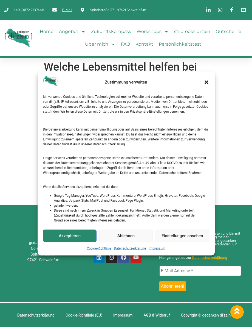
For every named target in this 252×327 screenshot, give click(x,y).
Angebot (72, 32)
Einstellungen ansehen (182, 235)
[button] (206, 82)
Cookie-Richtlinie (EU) (84, 315)
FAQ (125, 44)
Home (46, 31)
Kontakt (144, 44)
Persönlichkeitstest (180, 44)
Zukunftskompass (111, 31)
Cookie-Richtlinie (99, 248)
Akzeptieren (70, 235)
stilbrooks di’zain (192, 31)
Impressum (157, 248)
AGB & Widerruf (156, 315)
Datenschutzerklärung (130, 248)
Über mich (100, 44)
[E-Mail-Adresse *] (200, 271)
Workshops (153, 32)
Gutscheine (228, 31)
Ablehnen (126, 235)
